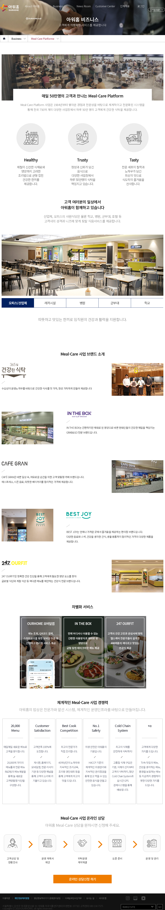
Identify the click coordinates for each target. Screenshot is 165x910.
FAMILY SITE (128, 907)
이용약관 (6, 898)
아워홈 (9, 8)
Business (16, 39)
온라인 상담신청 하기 (82, 879)
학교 (147, 303)
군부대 (115, 303)
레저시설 (50, 303)
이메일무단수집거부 (73, 898)
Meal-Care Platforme (42, 39)
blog (135, 898)
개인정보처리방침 (22, 898)
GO (159, 907)
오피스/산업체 (18, 303)
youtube (143, 898)
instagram (128, 898)
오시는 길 (90, 898)
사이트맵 (102, 898)
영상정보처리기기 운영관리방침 (47, 898)
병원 (82, 303)
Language (155, 9)
